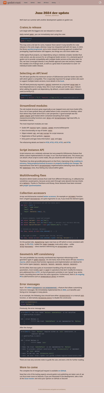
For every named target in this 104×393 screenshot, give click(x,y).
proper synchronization (32, 185)
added (42, 287)
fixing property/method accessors (40, 163)
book (62, 81)
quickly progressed (35, 49)
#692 (64, 290)
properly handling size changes (67, 163)
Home (25, 2)
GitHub (32, 2)
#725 (31, 244)
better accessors (50, 196)
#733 (56, 142)
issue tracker (29, 378)
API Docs (46, 2)
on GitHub (62, 371)
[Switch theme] (100, 2)
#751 (38, 272)
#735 (61, 142)
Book (39, 2)
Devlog (53, 2)
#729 (47, 142)
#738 (68, 142)
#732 (52, 142)
